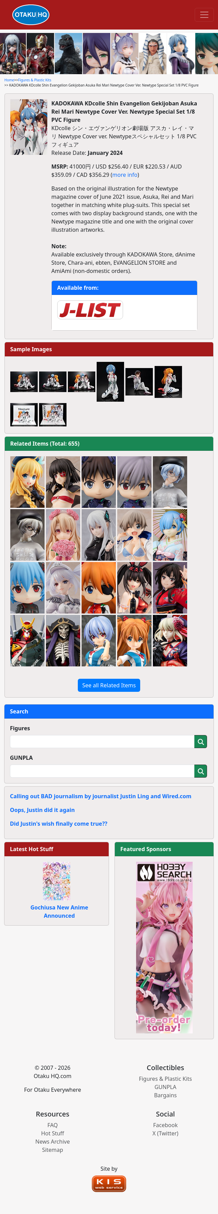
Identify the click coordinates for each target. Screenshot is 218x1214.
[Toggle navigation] (204, 15)
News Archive (52, 1141)
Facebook (165, 1125)
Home (9, 80)
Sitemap (52, 1150)
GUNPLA (21, 757)
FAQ (52, 1125)
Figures (20, 728)
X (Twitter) (166, 1133)
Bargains (165, 1095)
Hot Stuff (52, 1133)
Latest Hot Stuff (31, 849)
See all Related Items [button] (109, 685)
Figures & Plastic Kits (34, 80)
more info (124, 175)
